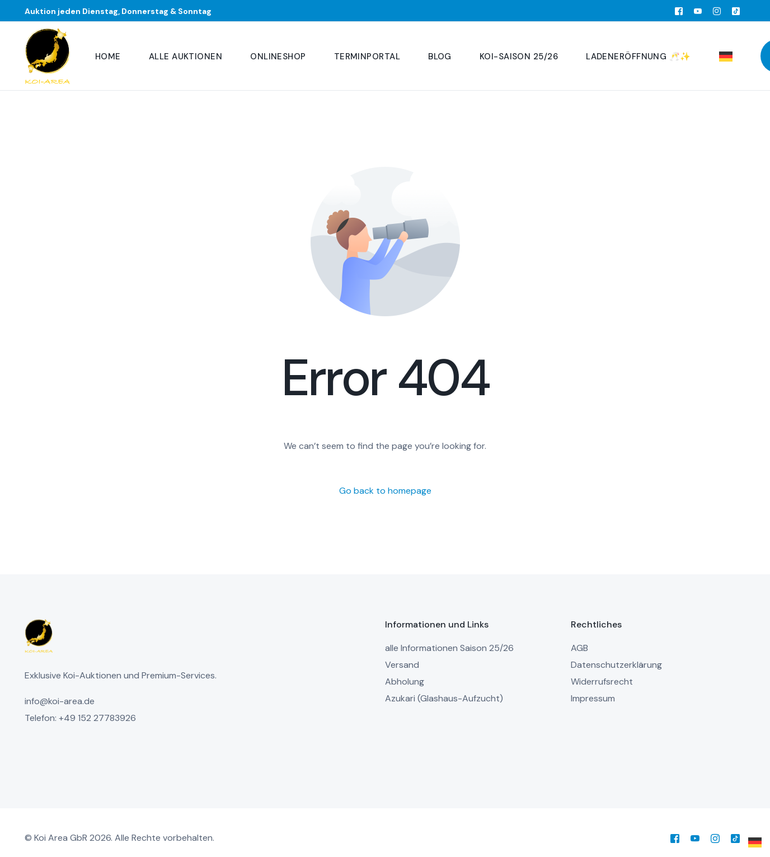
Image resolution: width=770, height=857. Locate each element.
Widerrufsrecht (602, 681)
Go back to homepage (385, 491)
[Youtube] (697, 11)
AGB (579, 648)
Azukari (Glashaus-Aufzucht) (444, 698)
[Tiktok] (735, 11)
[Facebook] (678, 11)
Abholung (404, 681)
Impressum (593, 698)
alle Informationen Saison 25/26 (449, 648)
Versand (402, 665)
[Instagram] (716, 11)
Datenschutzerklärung (616, 665)
